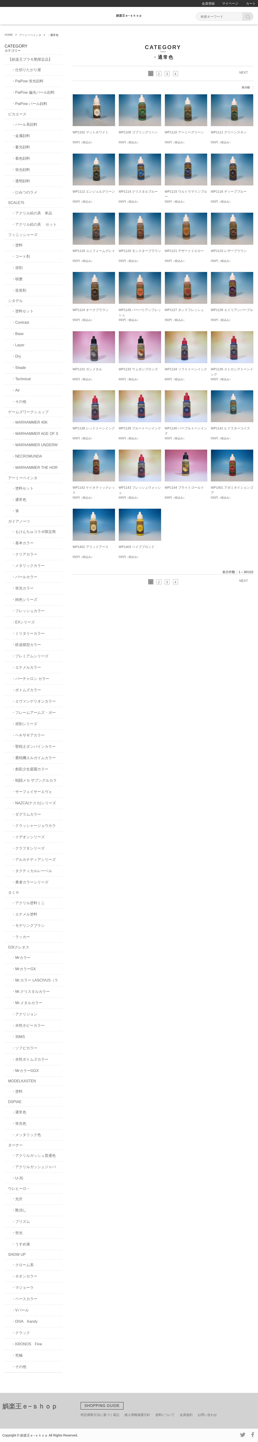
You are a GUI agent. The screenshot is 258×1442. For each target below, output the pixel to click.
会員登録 (208, 3)
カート (251, 3)
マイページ (230, 3)
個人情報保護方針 (137, 1415)
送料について (165, 1415)
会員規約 (186, 1415)
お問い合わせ (207, 1415)
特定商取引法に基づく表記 (100, 1415)
